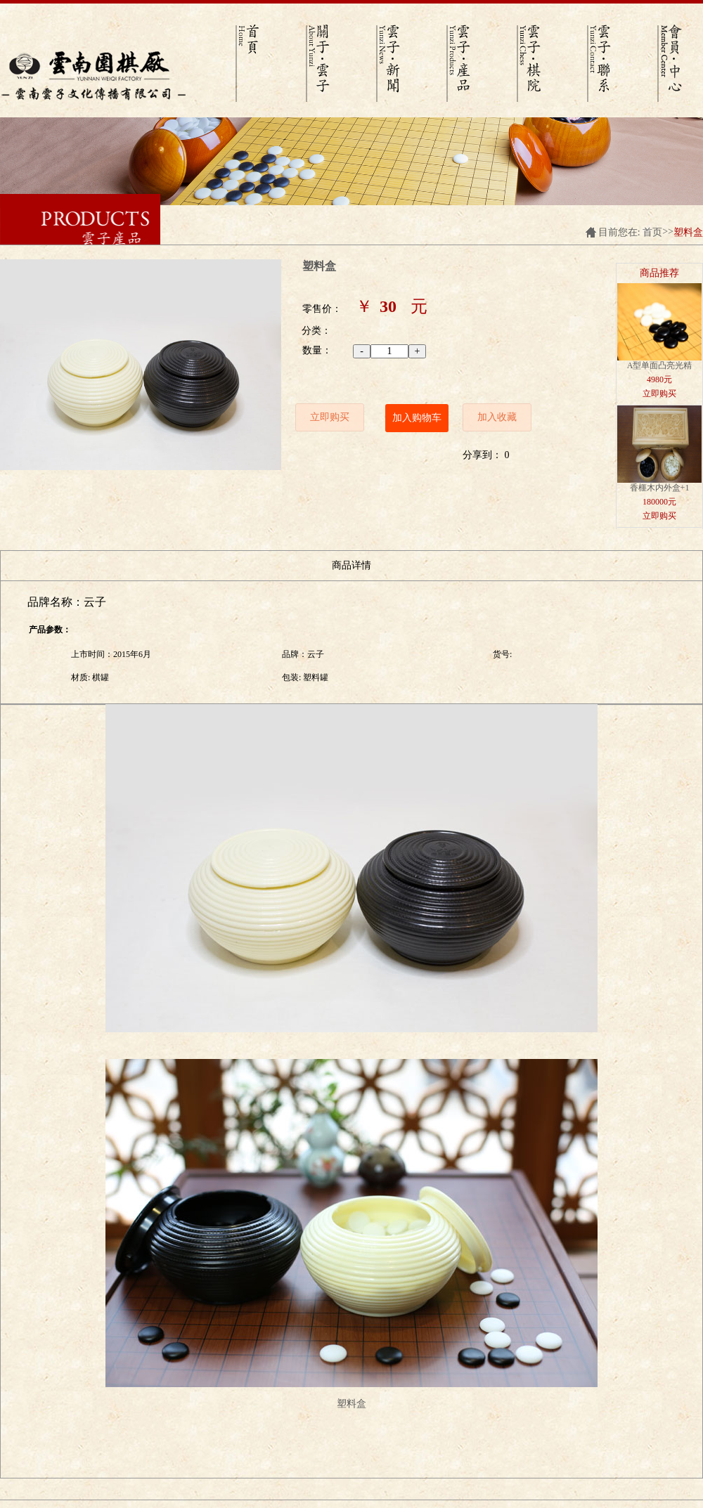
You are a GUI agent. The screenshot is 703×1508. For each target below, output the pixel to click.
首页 (652, 232)
